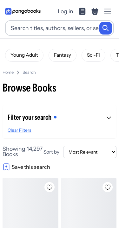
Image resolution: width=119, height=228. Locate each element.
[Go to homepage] (23, 11)
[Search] (105, 28)
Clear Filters (19, 130)
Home (8, 72)
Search (29, 72)
